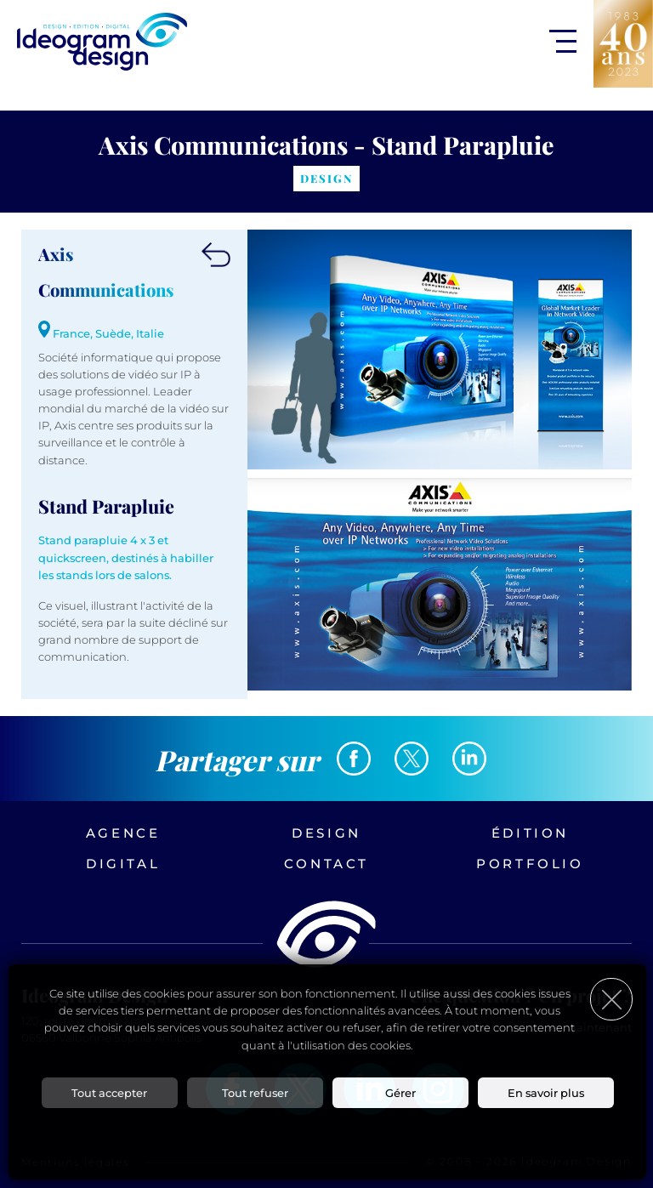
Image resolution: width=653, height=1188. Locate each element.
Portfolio (529, 863)
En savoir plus (546, 1093)
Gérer (400, 1093)
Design (326, 833)
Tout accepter (109, 1093)
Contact (326, 863)
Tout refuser (255, 1093)
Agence (123, 833)
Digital (123, 863)
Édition (530, 833)
